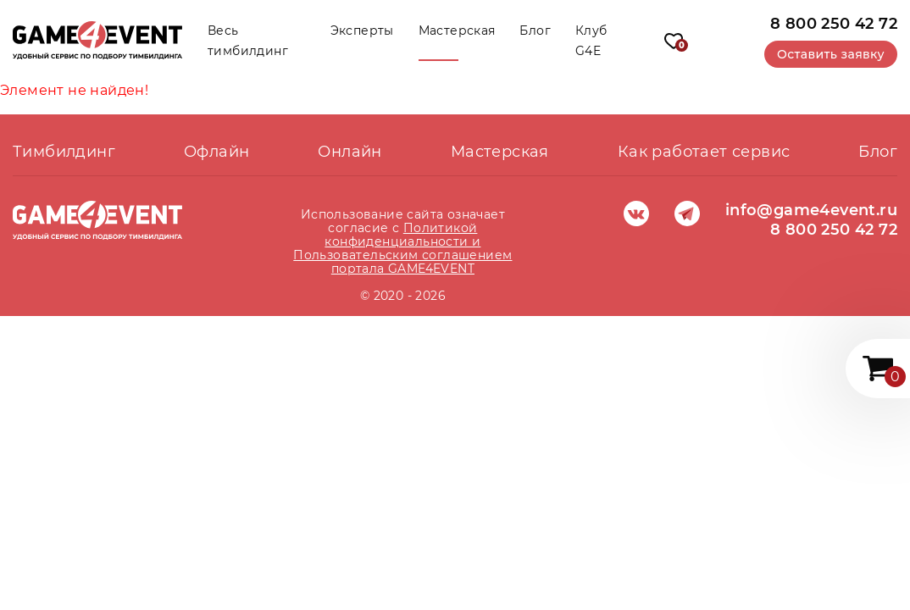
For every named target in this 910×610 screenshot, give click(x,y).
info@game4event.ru (811, 210)
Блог (535, 30)
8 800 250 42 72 (833, 23)
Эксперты (362, 30)
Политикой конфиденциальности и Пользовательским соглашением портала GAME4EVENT (402, 248)
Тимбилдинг (64, 151)
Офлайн (216, 151)
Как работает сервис (704, 151)
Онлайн (349, 151)
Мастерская (457, 30)
